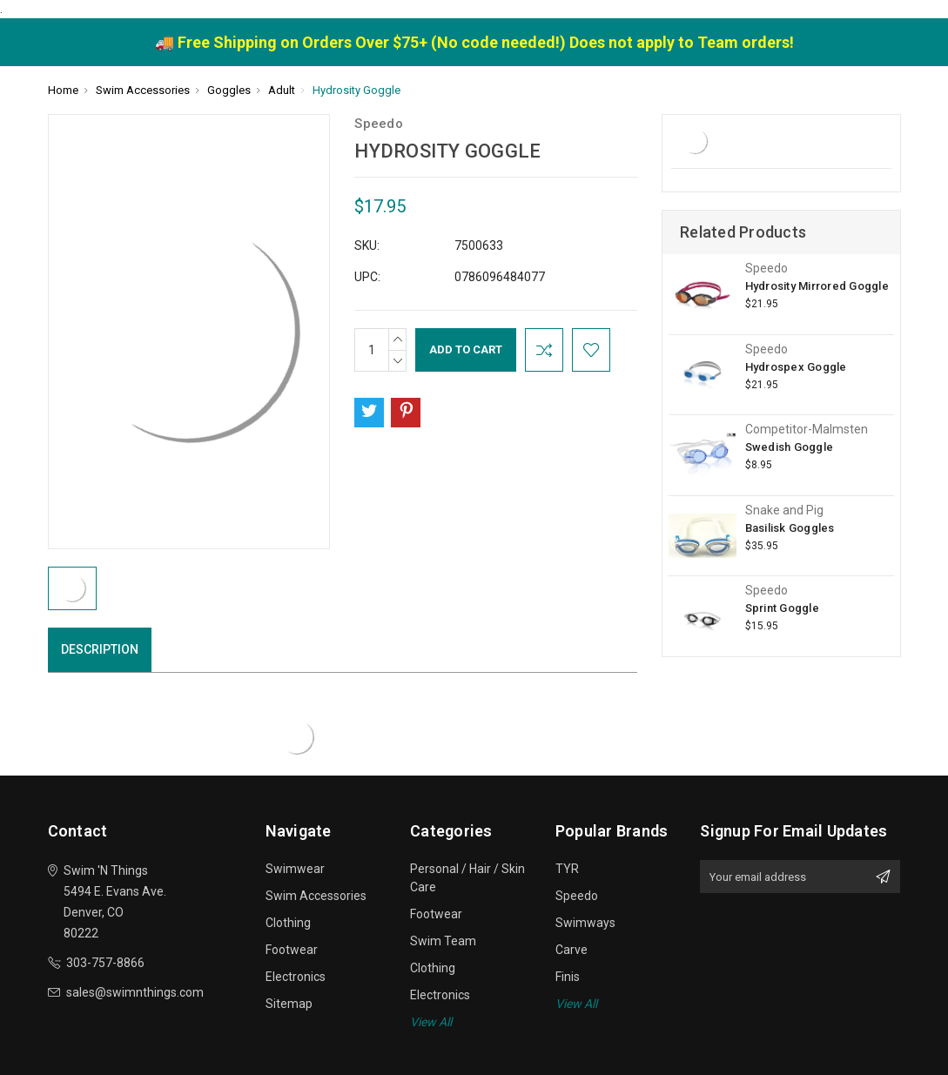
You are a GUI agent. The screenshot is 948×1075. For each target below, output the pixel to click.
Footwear (292, 950)
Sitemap (289, 1004)
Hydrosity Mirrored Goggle (817, 285)
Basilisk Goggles (790, 527)
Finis (567, 977)
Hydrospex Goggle (796, 366)
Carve (571, 950)
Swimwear (295, 869)
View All (431, 1022)
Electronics (296, 977)
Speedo (576, 896)
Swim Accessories (316, 896)
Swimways (585, 923)
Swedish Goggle (789, 447)
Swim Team (443, 941)
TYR (567, 869)
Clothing (288, 923)
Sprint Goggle (782, 608)
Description (99, 649)
